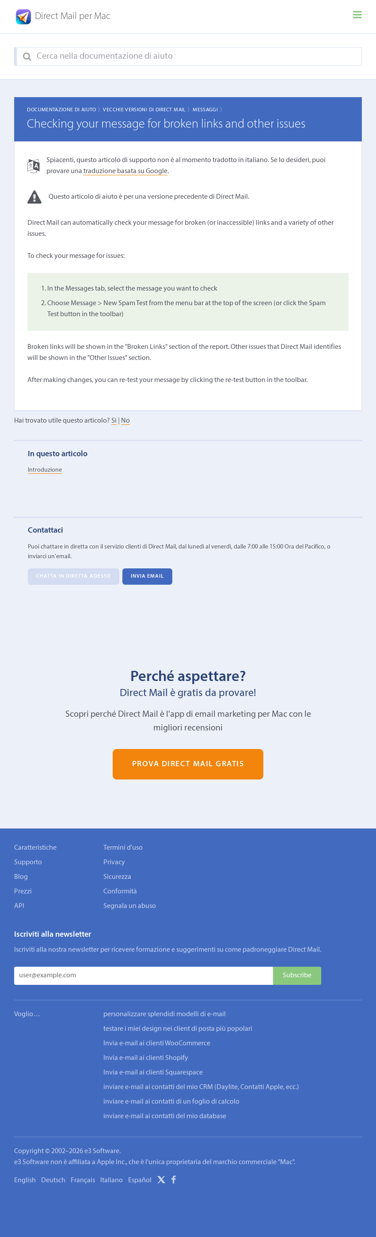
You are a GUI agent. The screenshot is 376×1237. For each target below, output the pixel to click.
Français (83, 1180)
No (125, 420)
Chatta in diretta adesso (73, 576)
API (19, 906)
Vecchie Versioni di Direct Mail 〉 (148, 110)
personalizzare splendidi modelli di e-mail (164, 1014)
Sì (114, 420)
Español (140, 1180)
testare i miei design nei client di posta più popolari (177, 1029)
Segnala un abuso (129, 906)
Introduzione (45, 470)
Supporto (28, 862)
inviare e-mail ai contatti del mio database (164, 1116)
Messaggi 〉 (209, 110)
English (25, 1180)
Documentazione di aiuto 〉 (65, 110)
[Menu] (357, 17)
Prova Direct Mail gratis (188, 764)
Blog (21, 877)
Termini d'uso (123, 847)
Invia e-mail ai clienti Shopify (145, 1058)
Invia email (147, 576)
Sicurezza (117, 877)
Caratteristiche (35, 847)
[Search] (27, 57)
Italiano (111, 1180)
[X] (161, 1181)
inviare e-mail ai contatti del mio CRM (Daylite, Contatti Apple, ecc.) (201, 1087)
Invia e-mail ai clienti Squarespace (153, 1072)
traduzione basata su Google (125, 171)
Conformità (120, 891)
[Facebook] (173, 1181)
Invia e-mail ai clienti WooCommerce (156, 1043)
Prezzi (23, 891)
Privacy (114, 862)
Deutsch (53, 1180)
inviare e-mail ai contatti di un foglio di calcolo (171, 1101)
